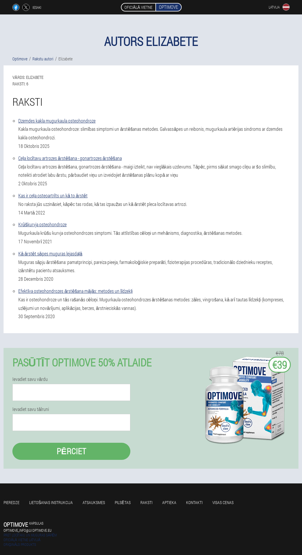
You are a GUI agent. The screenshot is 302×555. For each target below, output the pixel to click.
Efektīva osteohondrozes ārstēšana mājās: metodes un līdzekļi (75, 291)
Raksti (146, 502)
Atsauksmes (94, 502)
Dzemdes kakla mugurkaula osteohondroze (57, 121)
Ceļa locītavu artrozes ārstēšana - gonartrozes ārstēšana (70, 158)
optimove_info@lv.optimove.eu (28, 530)
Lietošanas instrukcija (51, 502)
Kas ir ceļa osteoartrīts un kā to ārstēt (53, 195)
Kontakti (194, 502)
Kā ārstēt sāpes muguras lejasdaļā (50, 253)
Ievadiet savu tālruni (30, 409)
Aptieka (169, 502)
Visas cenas (223, 502)
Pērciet (71, 451)
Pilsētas (122, 502)
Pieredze (11, 502)
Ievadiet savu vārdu (30, 379)
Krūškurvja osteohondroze (42, 224)
